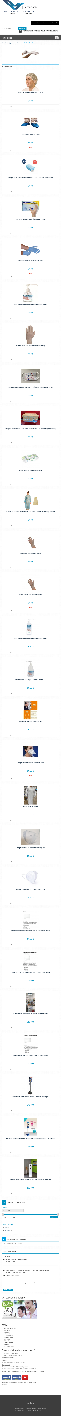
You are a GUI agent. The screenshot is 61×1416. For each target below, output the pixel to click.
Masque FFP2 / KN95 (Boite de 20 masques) (30, 848)
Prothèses (6, 1344)
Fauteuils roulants (8, 1335)
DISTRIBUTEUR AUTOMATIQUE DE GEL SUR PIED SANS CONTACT (30, 1180)
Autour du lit (7, 1334)
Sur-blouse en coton (30, 806)
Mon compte (46, 23)
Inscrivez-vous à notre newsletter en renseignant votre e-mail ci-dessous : (22, 1283)
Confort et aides (8, 1330)
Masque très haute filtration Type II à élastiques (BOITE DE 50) (30, 177)
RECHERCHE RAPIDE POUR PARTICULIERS (40, 31)
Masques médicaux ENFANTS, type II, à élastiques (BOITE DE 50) (30, 387)
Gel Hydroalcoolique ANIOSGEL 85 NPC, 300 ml (30, 304)
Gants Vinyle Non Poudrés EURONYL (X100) (30, 219)
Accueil (4, 43)
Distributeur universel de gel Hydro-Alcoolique (30, 1097)
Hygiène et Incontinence (15, 43)
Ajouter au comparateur (11, 107)
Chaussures (7, 1332)
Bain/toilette (7, 1339)
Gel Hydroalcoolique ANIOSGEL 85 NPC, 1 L (30, 680)
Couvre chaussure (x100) (30, 134)
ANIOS (6, 1227)
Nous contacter (36, 23)
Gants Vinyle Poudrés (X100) (30, 553)
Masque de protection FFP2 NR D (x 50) (30, 763)
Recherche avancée (31, 1408)
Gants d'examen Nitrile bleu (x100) (30, 260)
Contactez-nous (41, 1408)
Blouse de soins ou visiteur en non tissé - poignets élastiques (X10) (30, 511)
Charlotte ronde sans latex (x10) (30, 92)
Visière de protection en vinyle (30, 721)
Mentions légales (19, 1408)
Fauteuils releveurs (9, 1346)
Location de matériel (9, 1342)
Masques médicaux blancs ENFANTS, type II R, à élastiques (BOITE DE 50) (30, 428)
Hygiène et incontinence (10, 1328)
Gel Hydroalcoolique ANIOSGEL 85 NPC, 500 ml (30, 638)
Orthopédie (7, 1341)
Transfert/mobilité (8, 1337)
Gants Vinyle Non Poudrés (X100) (30, 594)
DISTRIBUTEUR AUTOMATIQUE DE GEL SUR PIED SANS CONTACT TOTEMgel (30, 1138)
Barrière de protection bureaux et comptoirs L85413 (30, 931)
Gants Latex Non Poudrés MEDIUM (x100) (30, 346)
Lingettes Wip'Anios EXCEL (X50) (30, 470)
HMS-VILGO (7, 1230)
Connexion (55, 23)
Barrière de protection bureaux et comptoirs (30, 1014)
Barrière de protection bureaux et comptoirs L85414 (30, 972)
